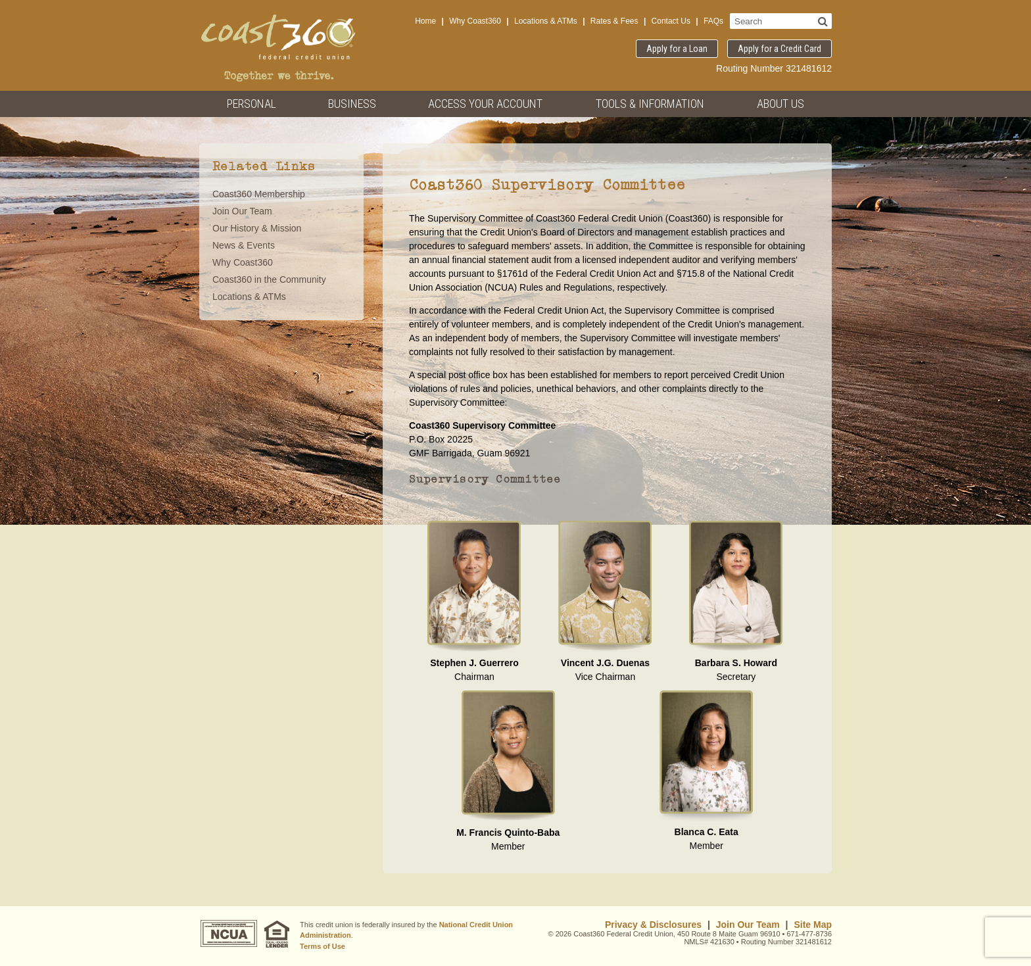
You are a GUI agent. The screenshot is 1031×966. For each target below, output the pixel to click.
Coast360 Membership (258, 194)
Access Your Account (485, 103)
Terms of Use (322, 946)
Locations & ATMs (545, 21)
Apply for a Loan (676, 48)
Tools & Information (650, 103)
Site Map (813, 924)
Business (352, 103)
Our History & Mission (256, 228)
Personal (251, 103)
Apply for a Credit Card (779, 48)
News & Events (243, 245)
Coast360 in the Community (269, 279)
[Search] (823, 21)
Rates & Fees (614, 21)
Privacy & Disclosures (653, 924)
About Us (780, 103)
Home (425, 21)
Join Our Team (242, 211)
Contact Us (671, 21)
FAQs (713, 21)
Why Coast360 (475, 21)
